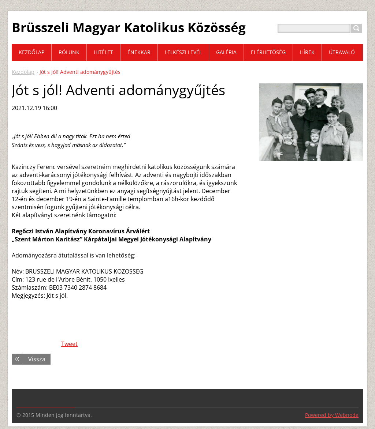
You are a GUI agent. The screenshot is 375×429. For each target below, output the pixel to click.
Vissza (36, 359)
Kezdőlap (23, 71)
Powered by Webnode (332, 414)
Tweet (69, 344)
